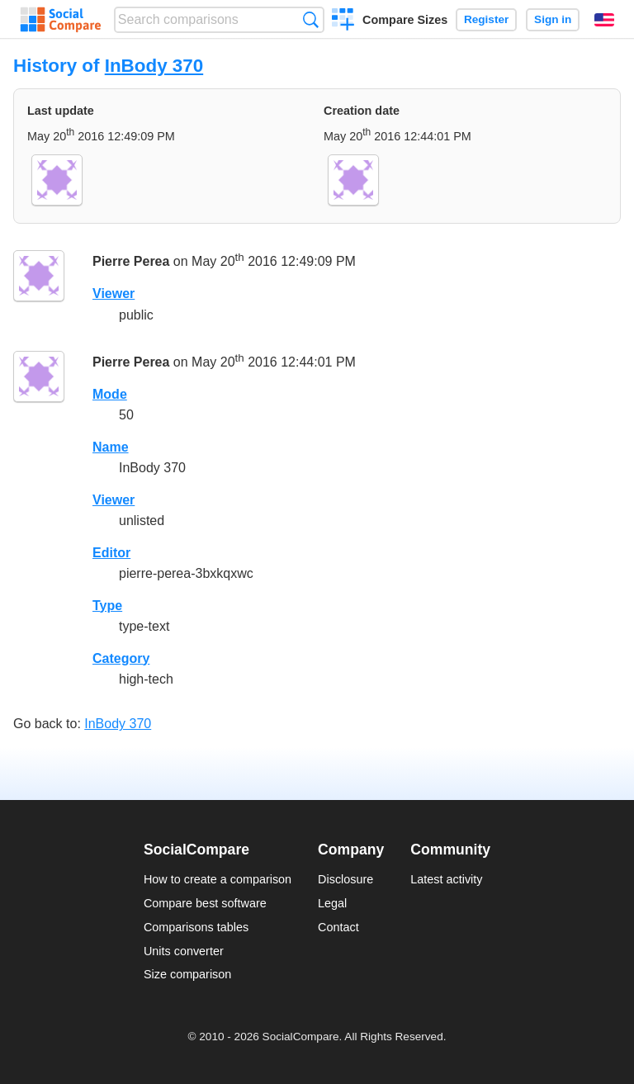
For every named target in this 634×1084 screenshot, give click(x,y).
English (604, 19)
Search (311, 19)
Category (120, 658)
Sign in (552, 19)
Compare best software (205, 903)
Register (486, 19)
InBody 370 (154, 65)
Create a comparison (343, 21)
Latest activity (446, 879)
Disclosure (345, 879)
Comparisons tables (196, 927)
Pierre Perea (130, 262)
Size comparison (187, 974)
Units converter (184, 951)
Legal (332, 903)
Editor (111, 553)
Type (107, 606)
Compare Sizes (404, 19)
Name (110, 447)
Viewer (113, 293)
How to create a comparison (217, 879)
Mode (109, 394)
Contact (338, 927)
